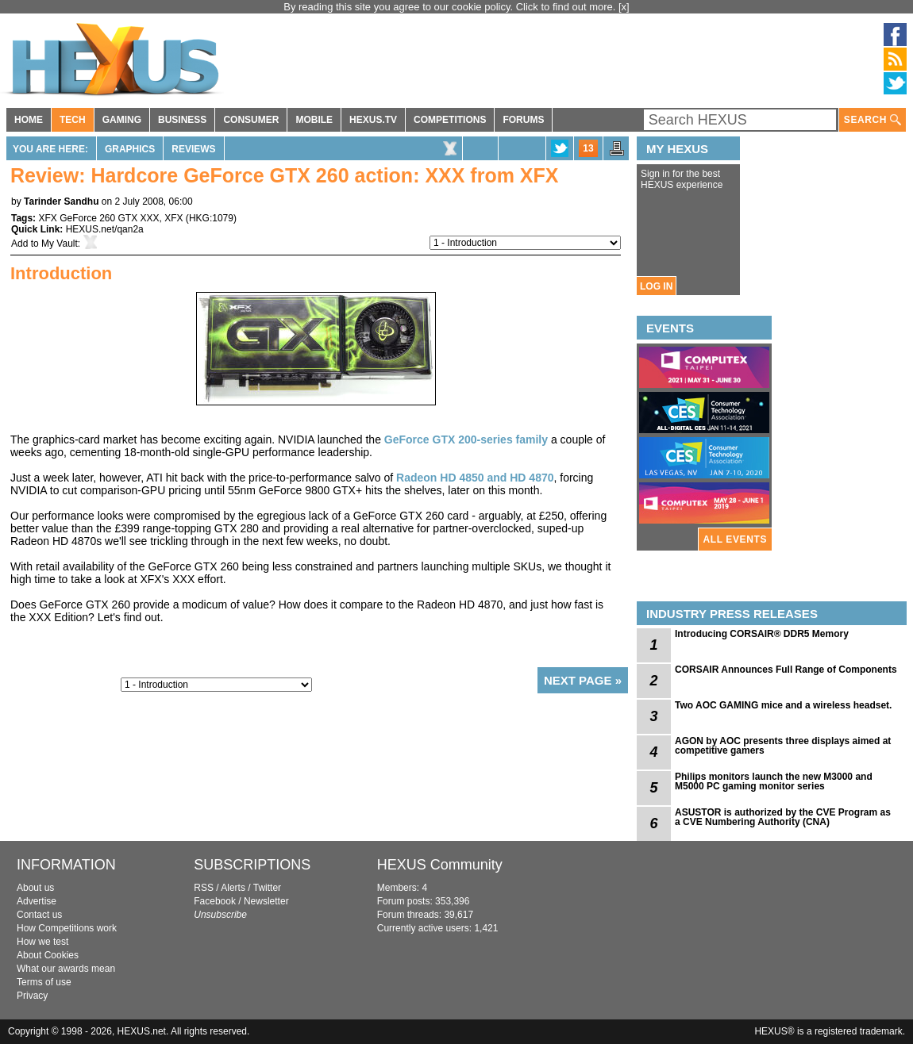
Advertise (36, 901)
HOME (28, 119)
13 (588, 148)
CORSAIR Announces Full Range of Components (786, 669)
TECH (73, 119)
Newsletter (266, 901)
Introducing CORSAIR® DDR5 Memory (762, 634)
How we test (42, 941)
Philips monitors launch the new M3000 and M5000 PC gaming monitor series (774, 781)
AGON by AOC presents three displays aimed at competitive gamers (783, 745)
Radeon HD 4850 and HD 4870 (474, 477)
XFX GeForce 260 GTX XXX (98, 218)
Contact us (39, 914)
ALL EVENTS (735, 539)
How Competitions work (67, 928)
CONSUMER (251, 119)
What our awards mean (66, 968)
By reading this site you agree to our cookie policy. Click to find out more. (450, 7)
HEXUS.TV (373, 119)
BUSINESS (182, 119)
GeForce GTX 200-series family (466, 439)
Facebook (215, 901)
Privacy (32, 995)
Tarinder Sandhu (61, 201)
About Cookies (48, 955)
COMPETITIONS (450, 119)
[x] (624, 7)
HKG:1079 (211, 218)
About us (35, 887)
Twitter (267, 887)
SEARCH (872, 120)
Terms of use (44, 982)
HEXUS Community (440, 865)
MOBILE (314, 119)
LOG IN (656, 286)
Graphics (130, 149)
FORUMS (523, 119)
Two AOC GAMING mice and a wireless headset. (783, 705)
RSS (204, 887)
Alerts (233, 887)
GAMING (121, 119)
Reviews (193, 149)
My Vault (59, 243)
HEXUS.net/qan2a (105, 229)
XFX (173, 218)
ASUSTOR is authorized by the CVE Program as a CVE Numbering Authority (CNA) (783, 817)
